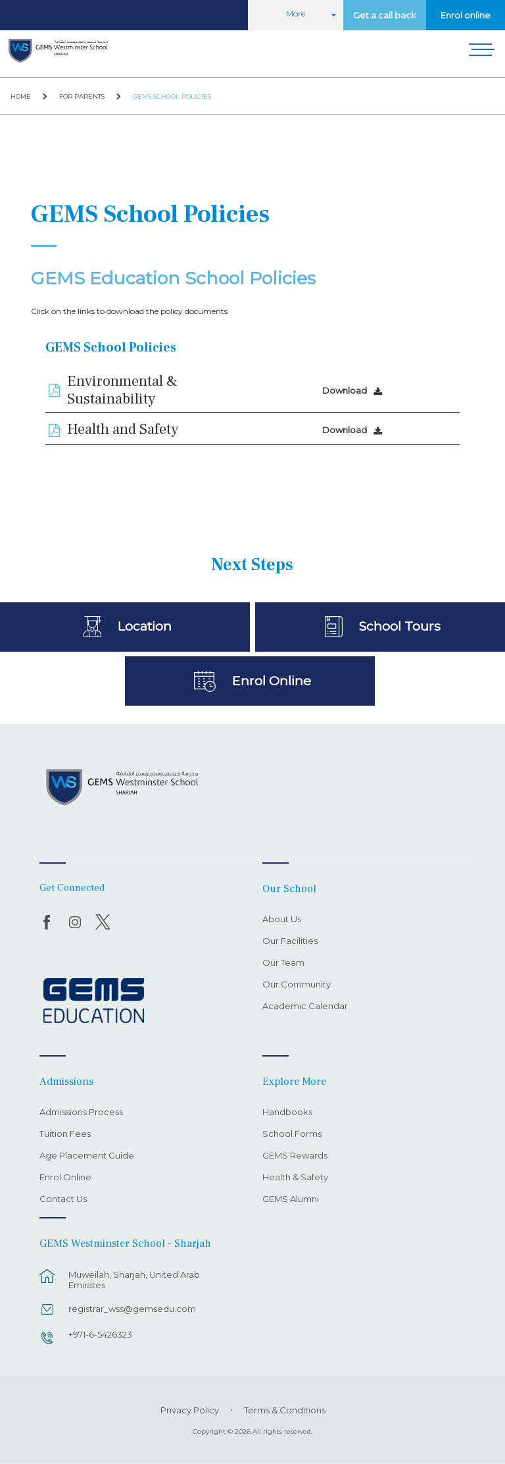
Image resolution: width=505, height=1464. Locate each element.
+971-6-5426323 (100, 1334)
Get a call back (384, 15)
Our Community (296, 984)
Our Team (283, 963)
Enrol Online (271, 681)
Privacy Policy (189, 1410)
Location (144, 626)
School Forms (292, 1134)
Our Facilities (290, 941)
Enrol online (466, 15)
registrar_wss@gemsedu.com (132, 1308)
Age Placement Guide (86, 1156)
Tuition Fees (65, 1134)
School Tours (399, 626)
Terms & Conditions (284, 1410)
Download (344, 390)
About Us (281, 919)
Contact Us (63, 1199)
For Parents (82, 96)
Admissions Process (81, 1112)
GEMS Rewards (294, 1156)
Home (21, 96)
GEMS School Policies (172, 96)
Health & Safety (295, 1177)
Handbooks (287, 1112)
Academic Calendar (305, 1006)
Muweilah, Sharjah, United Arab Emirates (134, 1279)
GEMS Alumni (290, 1199)
